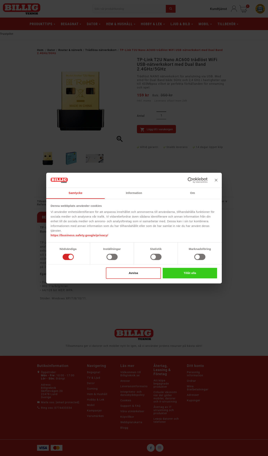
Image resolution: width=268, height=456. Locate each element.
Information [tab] (134, 193)
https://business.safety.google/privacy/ (79, 235)
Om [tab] (192, 193)
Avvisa (133, 273)
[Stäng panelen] (216, 180)
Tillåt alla (190, 273)
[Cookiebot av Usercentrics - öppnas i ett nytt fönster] (190, 180)
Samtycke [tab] (76, 193)
